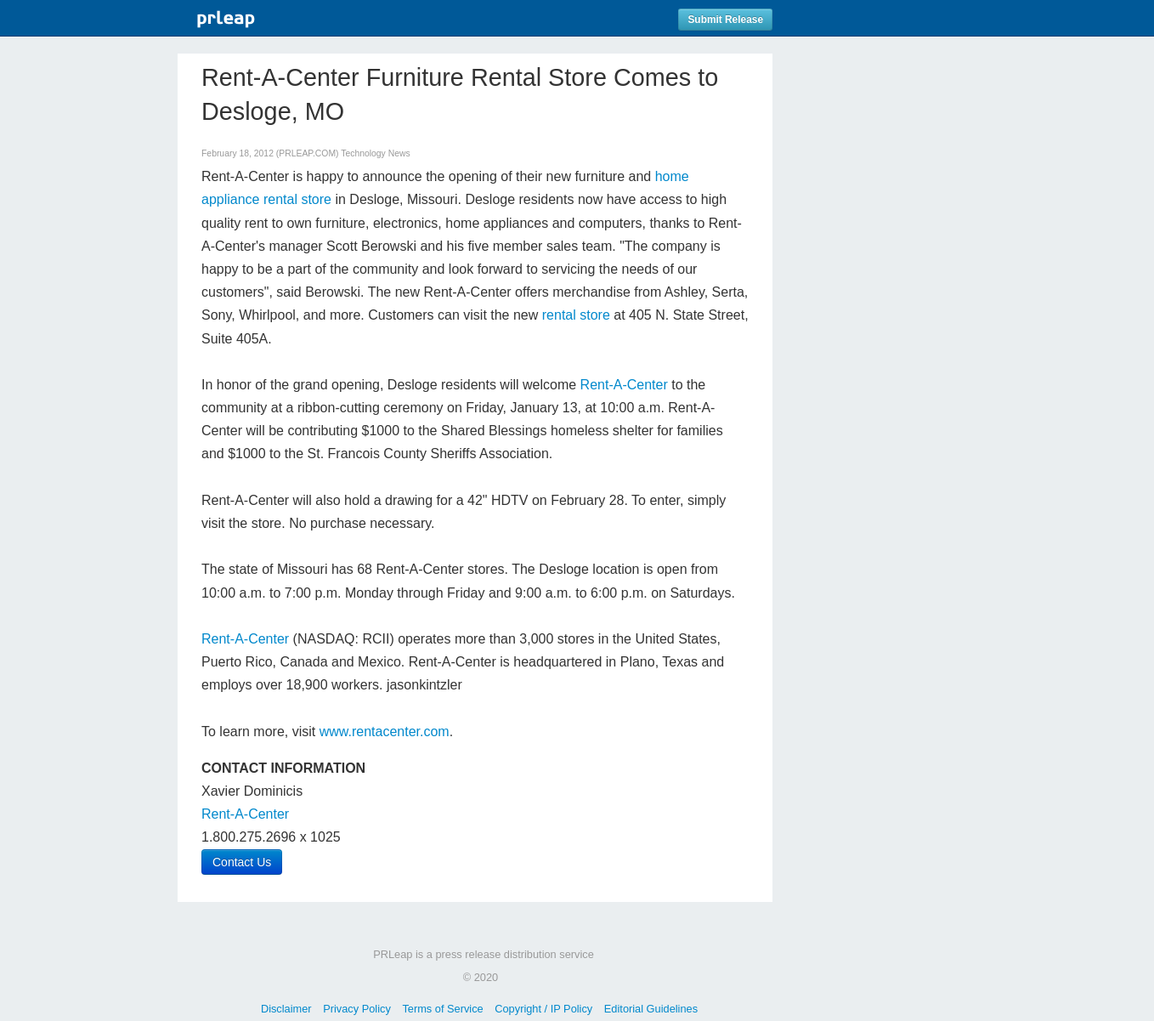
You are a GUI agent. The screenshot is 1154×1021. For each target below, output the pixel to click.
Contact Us (241, 862)
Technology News (375, 153)
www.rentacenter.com (385, 731)
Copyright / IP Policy (543, 1008)
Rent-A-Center (624, 384)
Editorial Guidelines (651, 1008)
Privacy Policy (357, 1008)
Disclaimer (286, 1008)
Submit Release (725, 20)
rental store (576, 315)
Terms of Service (442, 1008)
